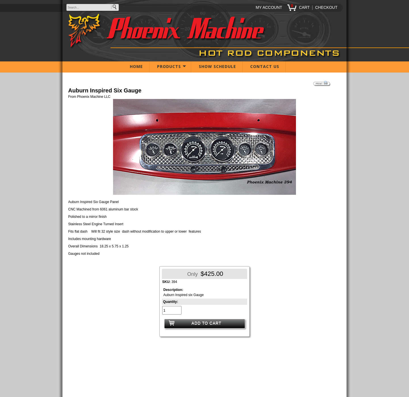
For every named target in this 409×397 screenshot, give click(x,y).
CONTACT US (264, 66)
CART (304, 7)
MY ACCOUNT (269, 7)
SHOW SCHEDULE (217, 66)
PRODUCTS (169, 66)
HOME (136, 66)
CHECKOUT (326, 7)
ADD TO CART (206, 323)
